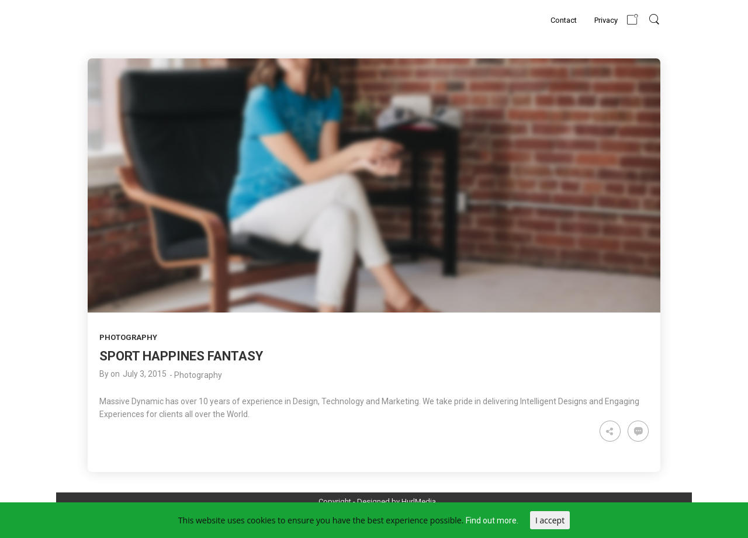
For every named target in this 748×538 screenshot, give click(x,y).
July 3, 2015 (145, 374)
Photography (128, 337)
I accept (550, 520)
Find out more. (492, 520)
